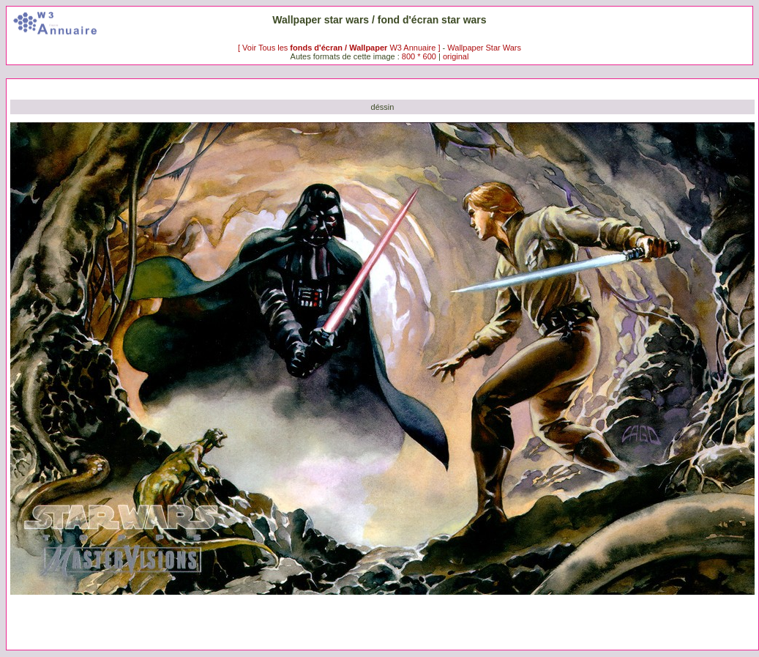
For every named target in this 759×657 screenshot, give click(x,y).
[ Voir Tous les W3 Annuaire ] (340, 47)
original (455, 56)
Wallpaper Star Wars (484, 47)
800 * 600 (419, 56)
